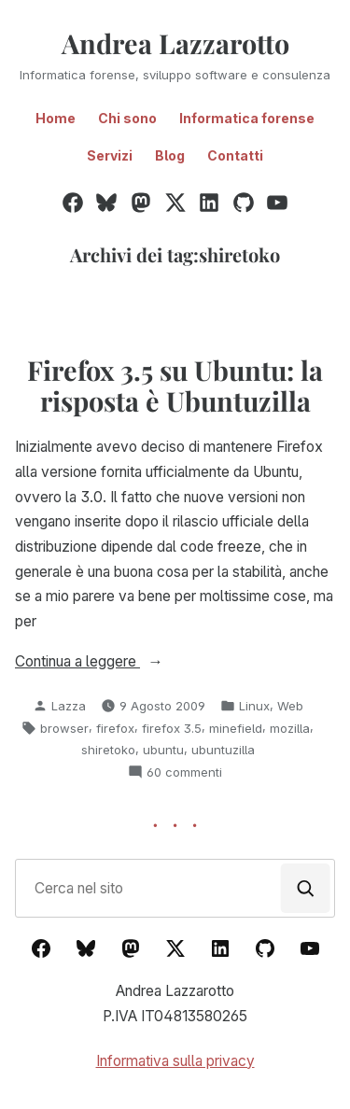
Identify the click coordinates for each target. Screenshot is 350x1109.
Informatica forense (247, 118)
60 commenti (184, 772)
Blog (170, 155)
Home (55, 118)
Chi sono (127, 118)
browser (64, 728)
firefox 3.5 (172, 728)
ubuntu (163, 749)
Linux (254, 705)
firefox (115, 728)
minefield (235, 728)
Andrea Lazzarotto (175, 43)
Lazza (68, 705)
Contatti (235, 155)
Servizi (110, 155)
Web (290, 705)
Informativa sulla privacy (175, 1061)
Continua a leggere (116, 662)
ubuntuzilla (223, 749)
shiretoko (108, 749)
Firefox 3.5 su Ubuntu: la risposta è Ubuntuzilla (175, 384)
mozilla (290, 728)
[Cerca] (305, 888)
